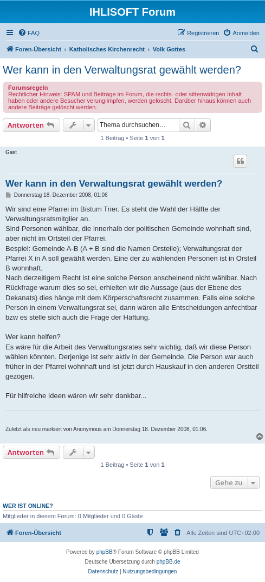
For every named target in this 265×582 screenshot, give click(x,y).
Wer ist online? (28, 505)
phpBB (104, 552)
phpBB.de (168, 562)
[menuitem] (29, 33)
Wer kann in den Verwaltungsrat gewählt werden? (122, 70)
